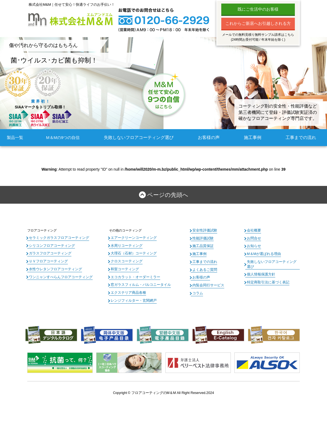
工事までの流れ (301, 137)
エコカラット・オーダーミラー (133, 275)
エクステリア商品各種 (127, 290)
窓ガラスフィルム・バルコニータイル (138, 283)
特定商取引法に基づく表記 (266, 276)
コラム (197, 291)
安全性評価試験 (203, 230)
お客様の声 (209, 137)
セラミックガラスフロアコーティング (56, 237)
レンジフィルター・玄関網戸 (132, 298)
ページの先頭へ (168, 195)
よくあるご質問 (203, 268)
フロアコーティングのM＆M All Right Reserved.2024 (172, 390)
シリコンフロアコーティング (50, 245)
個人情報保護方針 (260, 268)
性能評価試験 (202, 238)
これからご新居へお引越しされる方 (258, 23)
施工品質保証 (202, 245)
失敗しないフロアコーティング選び (141, 137)
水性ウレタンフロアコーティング (53, 268)
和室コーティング (124, 268)
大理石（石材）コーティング (132, 252)
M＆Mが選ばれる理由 (262, 253)
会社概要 (253, 230)
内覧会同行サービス (207, 283)
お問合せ (253, 238)
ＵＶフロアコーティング (47, 260)
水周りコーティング (125, 245)
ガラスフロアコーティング (48, 252)
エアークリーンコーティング (132, 237)
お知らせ (253, 245)
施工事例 (254, 137)
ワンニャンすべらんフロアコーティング (58, 275)
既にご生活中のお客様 (258, 9)
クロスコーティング (125, 260)
